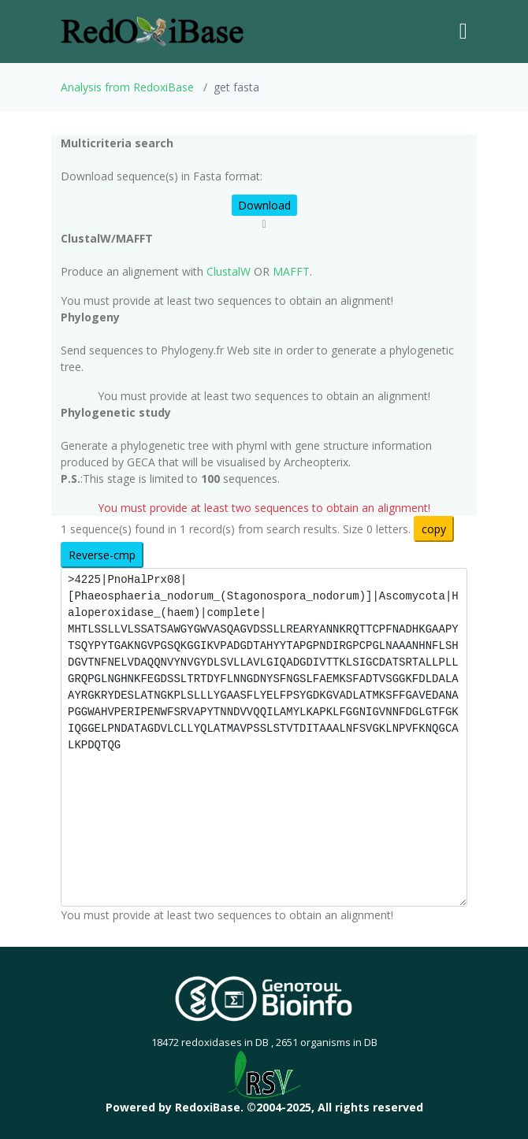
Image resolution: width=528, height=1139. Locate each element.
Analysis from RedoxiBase (127, 87)
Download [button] (264, 205)
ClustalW (228, 271)
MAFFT (291, 271)
